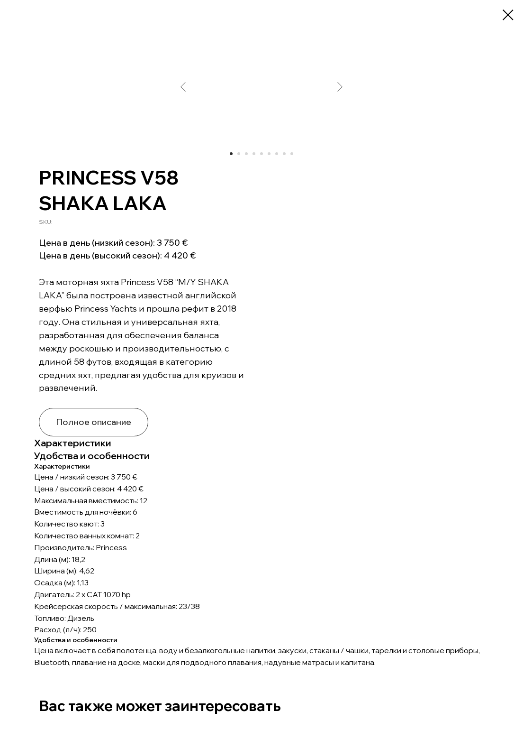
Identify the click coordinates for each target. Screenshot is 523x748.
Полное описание (93, 421)
